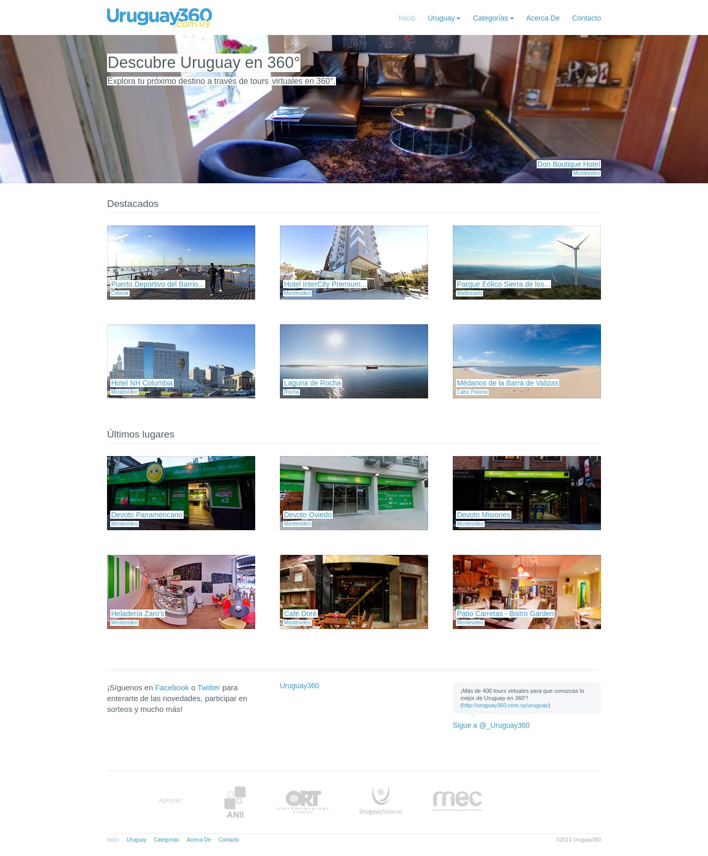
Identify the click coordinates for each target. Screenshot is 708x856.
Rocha (291, 392)
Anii (235, 802)
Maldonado (469, 293)
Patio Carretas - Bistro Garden (505, 613)
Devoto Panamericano (147, 515)
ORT (303, 802)
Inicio (407, 18)
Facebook (172, 687)
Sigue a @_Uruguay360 (491, 725)
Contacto (586, 18)
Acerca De (543, 18)
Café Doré (300, 613)
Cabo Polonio (472, 392)
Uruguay (441, 18)
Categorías (490, 18)
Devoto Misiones (483, 515)
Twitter (209, 687)
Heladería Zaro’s (137, 613)
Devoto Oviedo (308, 515)
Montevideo (586, 173)
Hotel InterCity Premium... (325, 284)
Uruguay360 (299, 686)
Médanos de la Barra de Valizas (507, 383)
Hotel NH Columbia (142, 383)
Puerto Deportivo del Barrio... (157, 284)
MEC (458, 802)
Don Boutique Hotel (569, 164)
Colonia (120, 293)
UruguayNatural (381, 802)
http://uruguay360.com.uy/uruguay (505, 705)
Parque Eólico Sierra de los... (503, 284)
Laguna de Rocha (312, 383)
